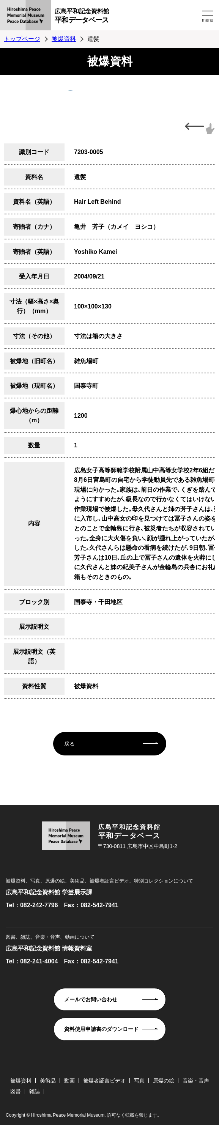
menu (207, 20)
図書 (15, 1091)
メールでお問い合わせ (90, 999)
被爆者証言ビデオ (104, 1081)
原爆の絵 (163, 1081)
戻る (69, 744)
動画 (69, 1081)
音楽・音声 (196, 1081)
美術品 (48, 1081)
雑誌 (34, 1091)
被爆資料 (64, 39)
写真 (139, 1081)
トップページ (22, 39)
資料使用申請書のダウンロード (101, 1029)
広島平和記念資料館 (127, 17)
